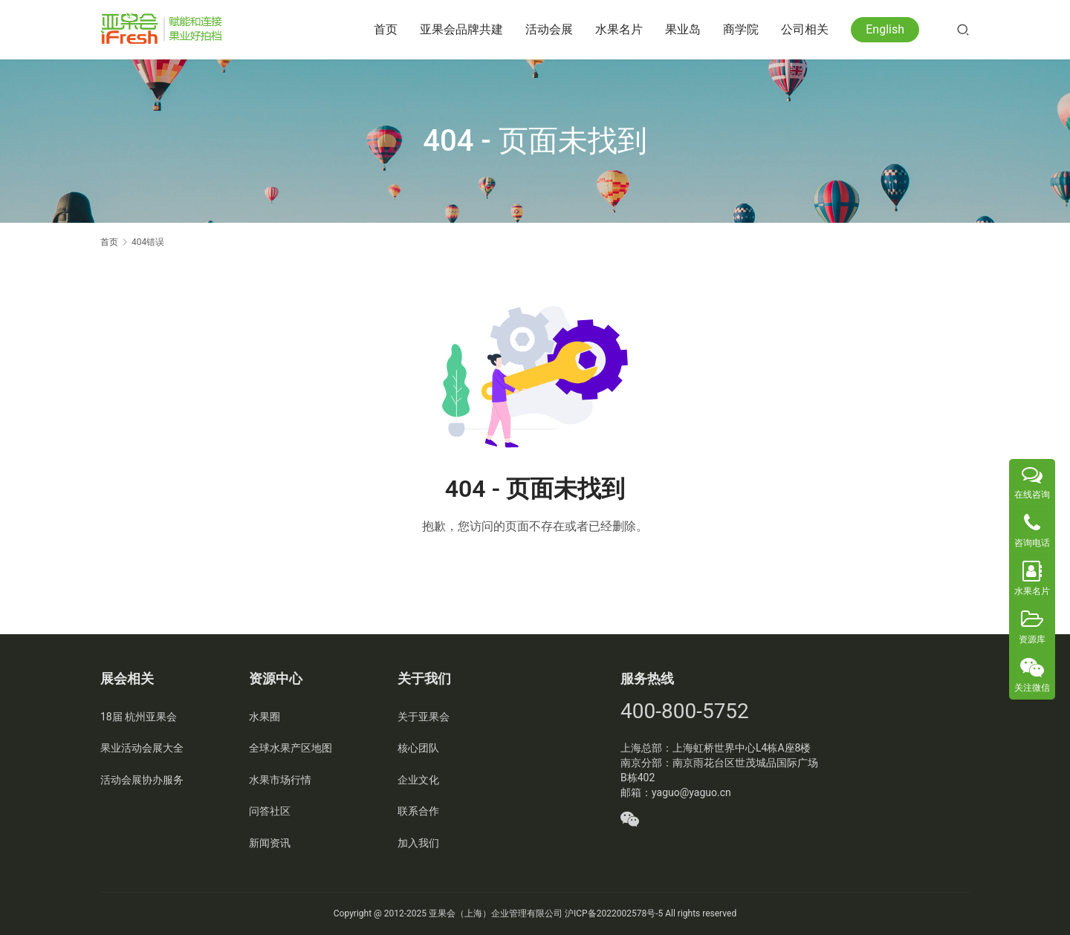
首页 (386, 29)
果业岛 (683, 29)
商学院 (741, 29)
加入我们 (418, 843)
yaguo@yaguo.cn (691, 792)
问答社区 (270, 811)
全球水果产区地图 (290, 748)
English (885, 29)
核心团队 (418, 748)
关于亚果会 (424, 717)
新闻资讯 (270, 843)
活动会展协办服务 (142, 780)
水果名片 (619, 29)
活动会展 (549, 29)
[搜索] (963, 29)
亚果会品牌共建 (461, 29)
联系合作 (418, 811)
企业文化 (418, 780)
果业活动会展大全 (142, 748)
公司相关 (805, 29)
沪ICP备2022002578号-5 (614, 913)
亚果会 (442, 913)
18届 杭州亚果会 (138, 717)
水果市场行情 (280, 780)
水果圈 (264, 717)
